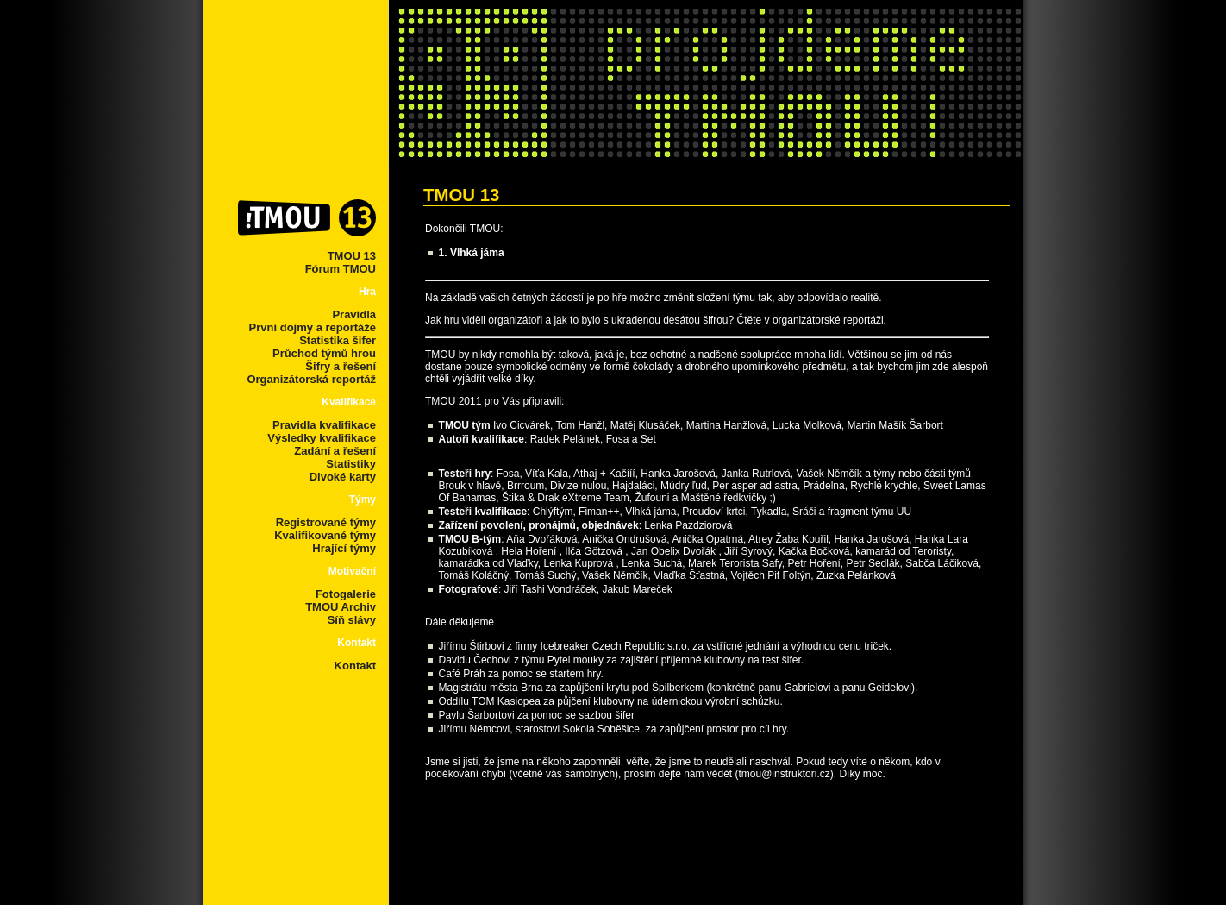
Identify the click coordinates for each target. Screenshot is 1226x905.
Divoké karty (343, 476)
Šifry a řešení (340, 366)
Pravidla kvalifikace (324, 424)
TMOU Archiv (340, 606)
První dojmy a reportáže (312, 327)
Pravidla (354, 314)
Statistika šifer (337, 340)
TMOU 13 (352, 255)
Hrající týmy (344, 548)
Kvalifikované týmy (325, 535)
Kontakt (355, 665)
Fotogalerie (346, 594)
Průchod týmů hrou (324, 353)
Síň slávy (352, 619)
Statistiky (351, 463)
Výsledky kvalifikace (321, 437)
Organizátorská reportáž (311, 379)
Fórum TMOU (340, 268)
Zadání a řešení (335, 450)
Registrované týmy (326, 522)
